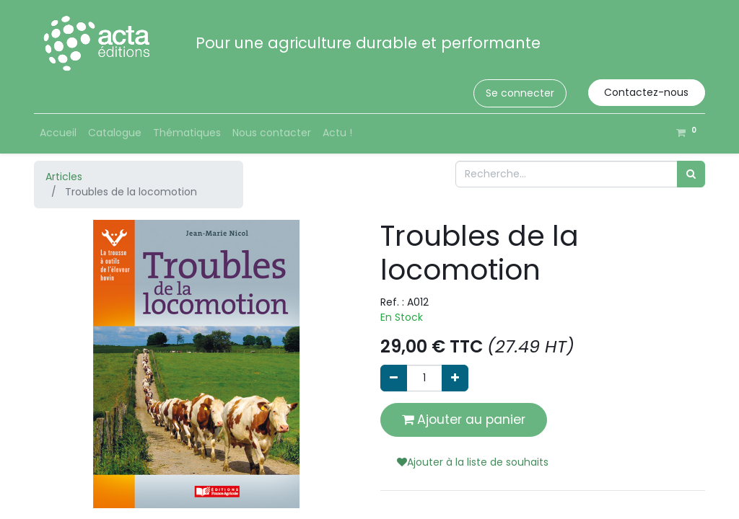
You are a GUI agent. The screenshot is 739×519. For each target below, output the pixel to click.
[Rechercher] (691, 174)
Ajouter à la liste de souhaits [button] (472, 462)
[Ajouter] (455, 378)
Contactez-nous (646, 92)
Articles (63, 176)
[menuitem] (58, 133)
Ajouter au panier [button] (463, 419)
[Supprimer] (393, 378)
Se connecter (520, 93)
